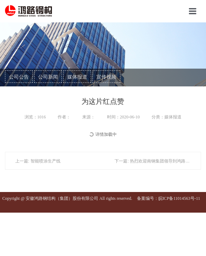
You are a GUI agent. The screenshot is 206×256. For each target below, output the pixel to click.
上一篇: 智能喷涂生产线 (37, 161)
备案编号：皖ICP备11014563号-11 (168, 198)
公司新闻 (48, 77)
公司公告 (19, 77)
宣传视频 (106, 77)
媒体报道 (77, 77)
